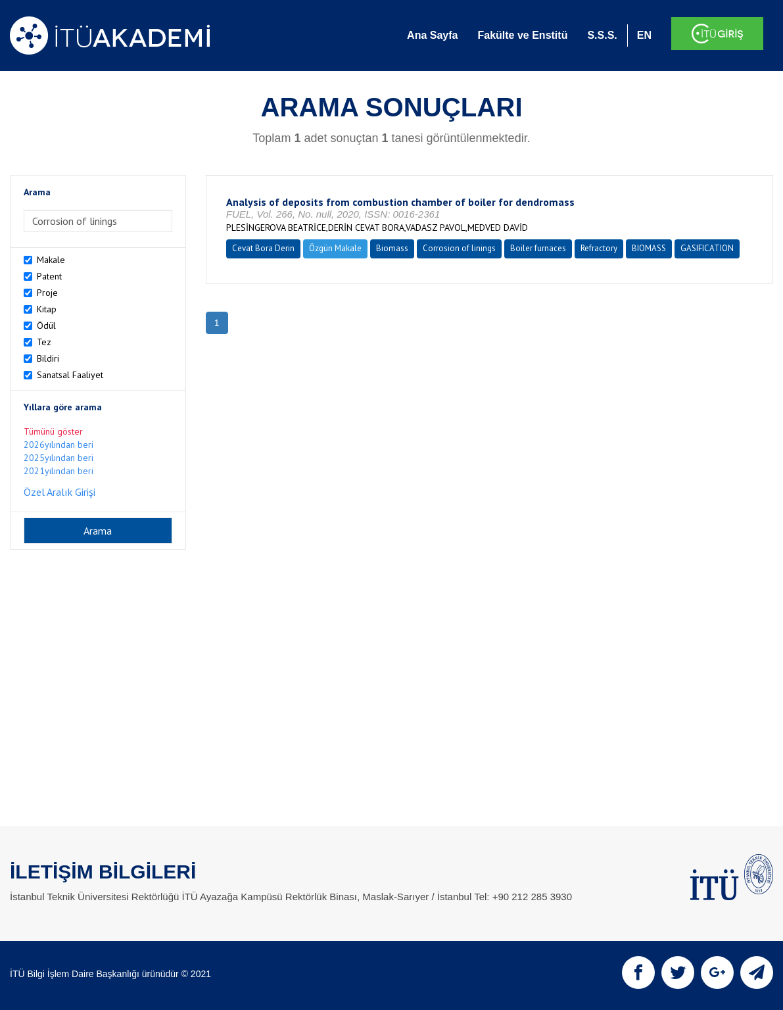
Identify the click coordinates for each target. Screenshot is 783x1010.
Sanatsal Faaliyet (70, 375)
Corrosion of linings (459, 248)
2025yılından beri (58, 458)
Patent (49, 276)
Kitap (47, 309)
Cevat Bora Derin (263, 248)
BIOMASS (649, 248)
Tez (44, 342)
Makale (51, 260)
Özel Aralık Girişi (59, 491)
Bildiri (48, 358)
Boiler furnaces (538, 248)
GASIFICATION (707, 248)
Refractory (599, 248)
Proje (47, 293)
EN (644, 35)
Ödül (46, 325)
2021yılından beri (58, 471)
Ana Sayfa (432, 35)
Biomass (392, 248)
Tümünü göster (53, 431)
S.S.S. (602, 35)
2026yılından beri (58, 444)
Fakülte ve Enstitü (522, 35)
